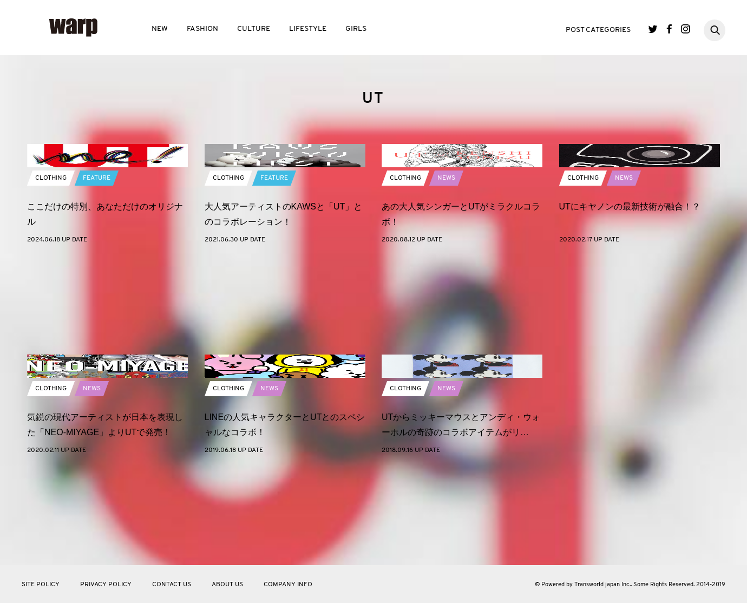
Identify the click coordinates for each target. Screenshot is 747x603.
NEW (160, 29)
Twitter (653, 29)
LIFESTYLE (307, 29)
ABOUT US (227, 584)
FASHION (202, 29)
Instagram (685, 29)
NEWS (446, 269)
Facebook (669, 29)
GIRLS (355, 29)
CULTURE (253, 29)
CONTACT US (171, 584)
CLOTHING (51, 269)
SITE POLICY (41, 584)
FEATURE (96, 269)
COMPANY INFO (288, 584)
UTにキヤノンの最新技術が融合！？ (629, 298)
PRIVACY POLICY (106, 584)
